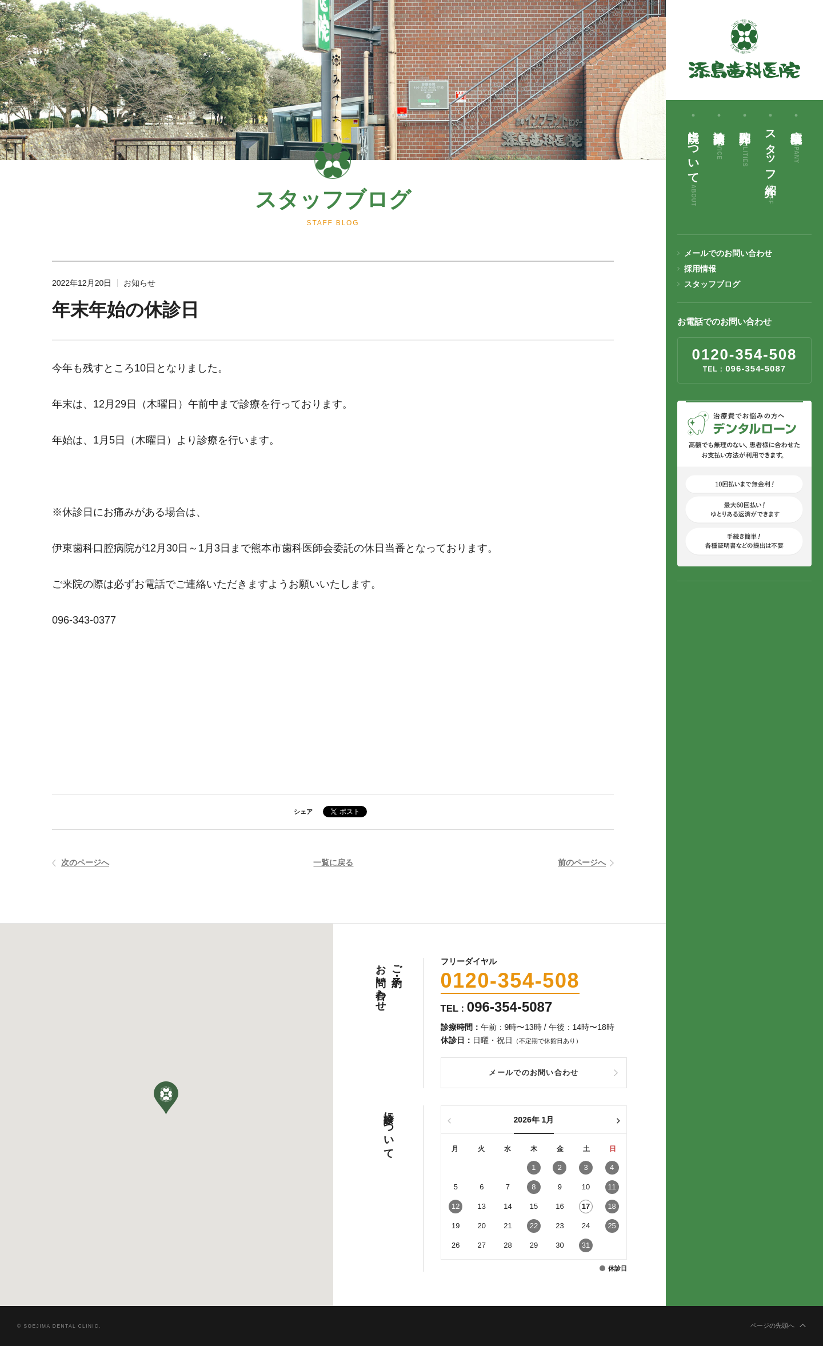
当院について (693, 164)
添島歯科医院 (744, 49)
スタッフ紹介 (770, 163)
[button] (166, 1098)
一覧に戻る (333, 863)
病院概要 (796, 142)
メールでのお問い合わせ (728, 253)
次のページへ (85, 863)
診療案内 (719, 140)
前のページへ (582, 863)
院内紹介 (744, 144)
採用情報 (700, 269)
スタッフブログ (712, 284)
